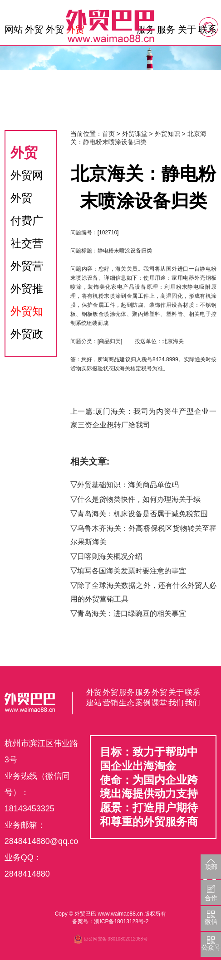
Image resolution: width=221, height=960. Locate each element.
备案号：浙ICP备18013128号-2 (110, 921)
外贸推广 (26, 291)
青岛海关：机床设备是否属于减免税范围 (142, 514)
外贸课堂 (134, 133)
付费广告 (26, 223)
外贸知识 (26, 314)
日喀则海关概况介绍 (109, 556)
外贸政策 (26, 336)
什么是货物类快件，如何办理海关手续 (139, 499)
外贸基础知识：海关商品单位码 (128, 485)
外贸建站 (34, 31)
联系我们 (207, 31)
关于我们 (187, 31)
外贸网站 (26, 178)
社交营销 (26, 246)
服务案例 (143, 697)
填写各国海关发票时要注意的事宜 (131, 571)
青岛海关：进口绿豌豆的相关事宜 (131, 613)
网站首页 (14, 31)
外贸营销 (55, 31)
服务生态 (166, 31)
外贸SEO (22, 200)
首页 (108, 133)
